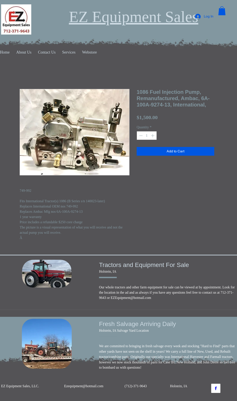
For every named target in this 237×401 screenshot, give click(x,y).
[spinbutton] (146, 135)
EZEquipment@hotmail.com (131, 298)
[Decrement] (140, 135)
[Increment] (153, 135)
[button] (222, 10)
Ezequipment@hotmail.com (83, 386)
